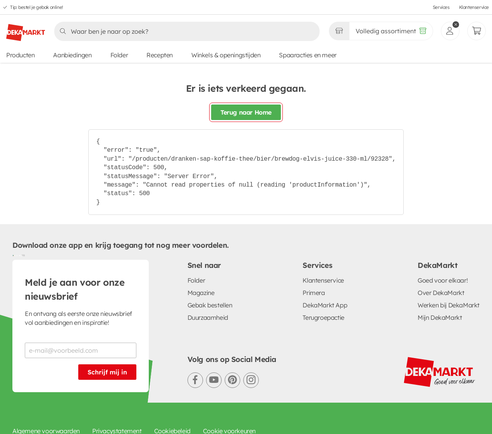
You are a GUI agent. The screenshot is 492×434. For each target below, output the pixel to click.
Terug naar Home (246, 112)
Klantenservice (474, 7)
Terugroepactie (323, 317)
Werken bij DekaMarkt (449, 305)
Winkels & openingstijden (225, 55)
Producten (20, 55)
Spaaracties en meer (307, 55)
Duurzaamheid (208, 317)
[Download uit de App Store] (22, 255)
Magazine (201, 293)
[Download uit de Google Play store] (15, 255)
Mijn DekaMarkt (440, 317)
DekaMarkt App (325, 305)
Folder (119, 55)
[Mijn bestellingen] (476, 31)
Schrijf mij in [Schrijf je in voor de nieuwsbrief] (107, 372)
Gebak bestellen (210, 305)
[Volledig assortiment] (391, 31)
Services (441, 7)
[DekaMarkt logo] (25, 29)
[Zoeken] (184, 31)
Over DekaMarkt (441, 293)
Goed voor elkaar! (443, 280)
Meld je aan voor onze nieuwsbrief (75, 289)
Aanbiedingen (72, 55)
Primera (314, 293)
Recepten (159, 55)
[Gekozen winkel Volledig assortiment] (339, 31)
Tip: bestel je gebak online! (36, 7)
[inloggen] (450, 31)
